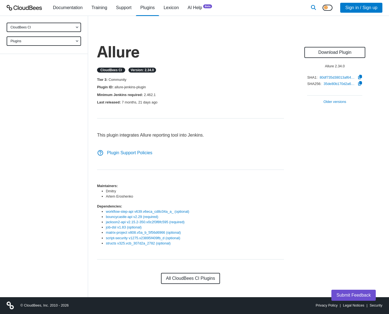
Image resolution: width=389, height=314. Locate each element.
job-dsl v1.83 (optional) (124, 227)
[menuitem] (68, 7)
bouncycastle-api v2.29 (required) (132, 217)
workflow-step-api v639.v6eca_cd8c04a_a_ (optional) (147, 211)
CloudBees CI (20, 27)
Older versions (334, 102)
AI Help (200, 7)
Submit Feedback (353, 295)
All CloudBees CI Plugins (190, 278)
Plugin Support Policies (124, 152)
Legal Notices (353, 305)
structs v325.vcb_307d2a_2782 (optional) (138, 243)
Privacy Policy (327, 305)
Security (376, 305)
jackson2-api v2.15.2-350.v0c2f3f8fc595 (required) (145, 222)
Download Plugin (334, 52)
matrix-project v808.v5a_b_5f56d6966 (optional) (143, 232)
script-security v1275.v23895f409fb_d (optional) (143, 238)
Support (124, 7)
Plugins (15, 41)
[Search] (313, 8)
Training (99, 7)
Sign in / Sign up (361, 7)
